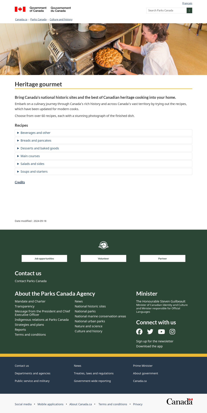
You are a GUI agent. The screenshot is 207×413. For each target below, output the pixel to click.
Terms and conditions (30, 334)
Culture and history (61, 19)
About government (145, 373)
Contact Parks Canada (31, 281)
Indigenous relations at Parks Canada (42, 320)
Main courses (30, 156)
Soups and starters (34, 171)
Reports (20, 329)
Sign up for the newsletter (154, 341)
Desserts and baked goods (40, 148)
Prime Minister (143, 366)
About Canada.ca (80, 404)
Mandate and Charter (30, 301)
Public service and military (32, 381)
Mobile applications (51, 404)
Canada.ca (21, 19)
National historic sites (90, 306)
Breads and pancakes (36, 140)
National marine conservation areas (100, 316)
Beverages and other (35, 133)
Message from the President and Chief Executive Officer (42, 313)
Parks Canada (38, 19)
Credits (20, 182)
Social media (23, 404)
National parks (85, 311)
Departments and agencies (32, 373)
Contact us (22, 366)
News (79, 301)
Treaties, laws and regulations (94, 373)
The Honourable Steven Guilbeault (162, 306)
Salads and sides (32, 164)
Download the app (149, 346)
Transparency (24, 306)
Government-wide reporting (92, 381)
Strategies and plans (29, 324)
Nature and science (88, 326)
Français (187, 3)
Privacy (137, 404)
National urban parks (90, 321)
